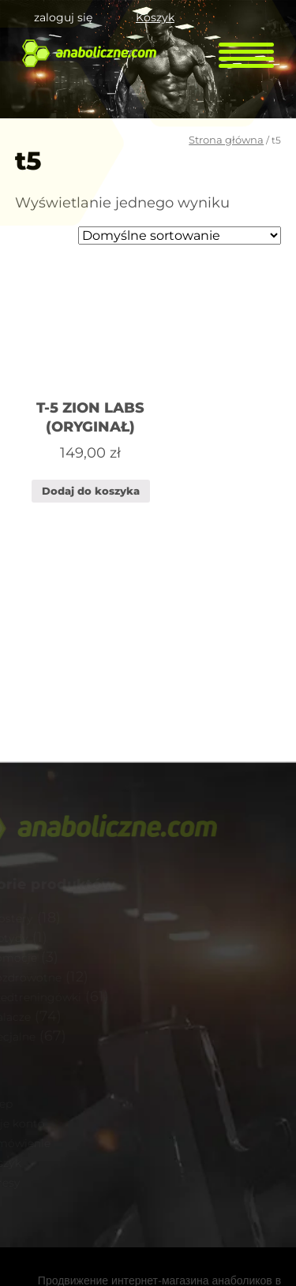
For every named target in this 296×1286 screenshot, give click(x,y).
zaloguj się (63, 17)
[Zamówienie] (179, 235)
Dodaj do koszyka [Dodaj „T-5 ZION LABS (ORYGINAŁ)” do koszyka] (91, 490)
